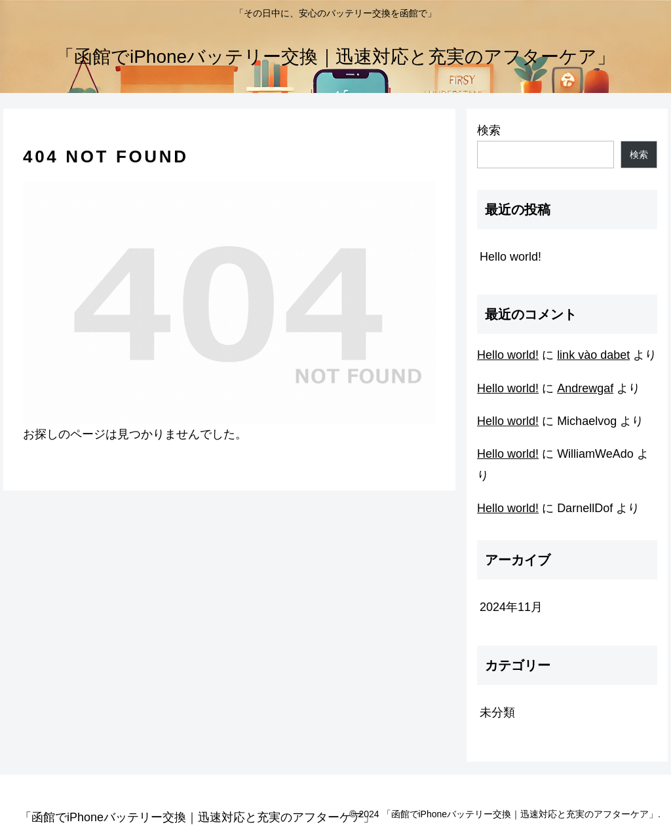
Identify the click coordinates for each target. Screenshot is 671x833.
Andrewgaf (585, 388)
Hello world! (510, 256)
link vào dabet (593, 354)
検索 (489, 130)
